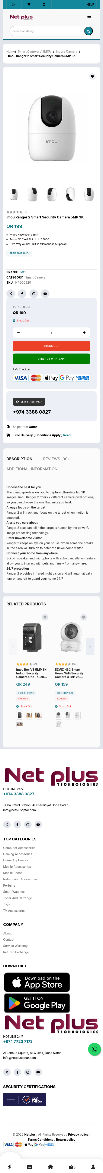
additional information (32, 475)
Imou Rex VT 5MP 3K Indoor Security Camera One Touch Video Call (31, 679)
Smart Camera (28, 51)
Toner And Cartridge (17, 898)
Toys (6, 904)
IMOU (47, 51)
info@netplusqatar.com (19, 810)
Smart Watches (14, 891)
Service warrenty (15, 946)
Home (10, 51)
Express (23, 705)
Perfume (9, 885)
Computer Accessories (19, 848)
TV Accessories (14, 910)
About (7, 933)
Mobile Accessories (17, 866)
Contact (8, 939)
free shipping (19, 253)
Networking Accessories (20, 879)
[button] (90, 652)
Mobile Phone (13, 873)
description (19, 465)
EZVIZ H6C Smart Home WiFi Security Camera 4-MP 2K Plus (69, 679)
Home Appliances (15, 860)
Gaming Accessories (17, 854)
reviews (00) (56, 465)
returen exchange (16, 952)
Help (90, 4)
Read (67, 435)
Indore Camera (66, 51)
